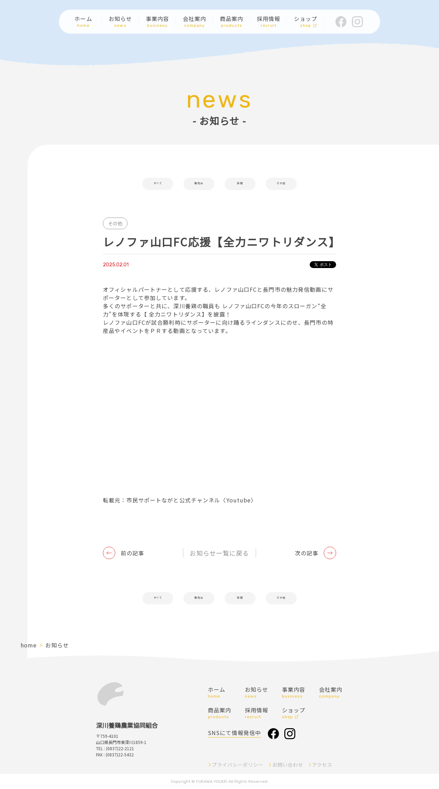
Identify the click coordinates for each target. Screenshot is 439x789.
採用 (240, 184)
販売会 (198, 184)
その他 (281, 184)
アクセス (322, 764)
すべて (157, 184)
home (29, 645)
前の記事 (132, 553)
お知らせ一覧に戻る (219, 552)
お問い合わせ (287, 764)
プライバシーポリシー (237, 764)
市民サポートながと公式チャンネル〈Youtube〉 (191, 500)
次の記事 (306, 553)
